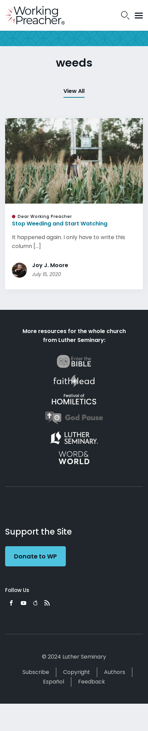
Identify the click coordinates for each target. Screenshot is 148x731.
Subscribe (36, 672)
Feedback (91, 682)
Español (53, 682)
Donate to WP (35, 556)
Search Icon (125, 15)
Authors (114, 672)
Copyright (76, 672)
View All (74, 91)
